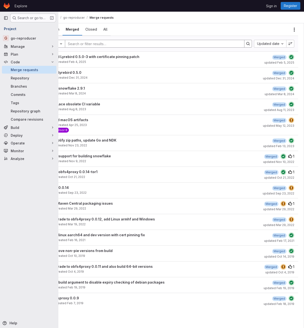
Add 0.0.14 (77, 187)
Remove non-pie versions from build (99, 251)
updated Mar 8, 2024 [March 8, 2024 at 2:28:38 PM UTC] (279, 94)
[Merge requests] (29, 70)
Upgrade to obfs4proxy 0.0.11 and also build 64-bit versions (119, 266)
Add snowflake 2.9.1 (85, 88)
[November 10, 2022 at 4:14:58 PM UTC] (271, 156)
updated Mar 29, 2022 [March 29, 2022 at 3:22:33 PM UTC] (278, 209)
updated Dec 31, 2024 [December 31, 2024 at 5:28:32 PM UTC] (278, 78)
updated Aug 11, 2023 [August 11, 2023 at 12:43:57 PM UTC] (279, 110)
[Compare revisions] (29, 119)
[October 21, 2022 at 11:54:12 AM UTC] (271, 172)
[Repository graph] (29, 111)
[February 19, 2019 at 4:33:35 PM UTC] (279, 282)
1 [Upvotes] (291, 156)
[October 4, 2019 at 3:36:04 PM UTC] (271, 266)
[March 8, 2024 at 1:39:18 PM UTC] (279, 88)
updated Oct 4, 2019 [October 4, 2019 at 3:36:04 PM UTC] (279, 272)
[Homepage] (7, 6)
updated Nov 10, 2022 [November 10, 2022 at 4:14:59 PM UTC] (278, 162)
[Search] (161, 44)
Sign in (271, 6)
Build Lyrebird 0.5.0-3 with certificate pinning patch (112, 57)
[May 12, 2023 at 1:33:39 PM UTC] (279, 120)
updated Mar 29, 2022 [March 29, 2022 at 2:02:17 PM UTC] (278, 225)
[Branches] (29, 86)
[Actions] (294, 30)
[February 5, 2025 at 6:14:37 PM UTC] (279, 57)
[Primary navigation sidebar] (6, 18)
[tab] (72, 29)
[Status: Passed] (291, 57)
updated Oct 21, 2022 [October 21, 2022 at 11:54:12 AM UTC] (279, 177)
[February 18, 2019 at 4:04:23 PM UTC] (279, 298)
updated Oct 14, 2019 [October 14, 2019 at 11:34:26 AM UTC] (279, 256)
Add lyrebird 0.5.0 (83, 72)
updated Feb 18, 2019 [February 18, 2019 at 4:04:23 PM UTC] (279, 304)
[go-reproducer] (29, 38)
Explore (21, 6)
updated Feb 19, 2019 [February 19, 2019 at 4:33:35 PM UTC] (279, 288)
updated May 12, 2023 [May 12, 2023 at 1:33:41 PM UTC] (278, 125)
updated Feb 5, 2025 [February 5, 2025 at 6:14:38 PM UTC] (279, 62)
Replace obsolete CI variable (92, 104)
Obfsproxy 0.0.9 (82, 298)
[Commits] (29, 94)
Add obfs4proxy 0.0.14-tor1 (91, 172)
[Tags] (29, 103)
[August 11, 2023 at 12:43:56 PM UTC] (279, 104)
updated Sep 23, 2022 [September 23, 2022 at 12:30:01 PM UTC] (278, 193)
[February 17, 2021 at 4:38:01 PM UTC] (279, 235)
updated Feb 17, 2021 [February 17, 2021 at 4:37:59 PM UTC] (279, 241)
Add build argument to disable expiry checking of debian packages (125, 282)
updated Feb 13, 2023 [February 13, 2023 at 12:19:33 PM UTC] (278, 146)
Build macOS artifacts (86, 120)
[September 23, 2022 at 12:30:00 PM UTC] (279, 188)
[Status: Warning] (291, 120)
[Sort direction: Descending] (290, 44)
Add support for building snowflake (98, 156)
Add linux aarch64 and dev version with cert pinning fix (115, 235)
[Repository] (29, 78)
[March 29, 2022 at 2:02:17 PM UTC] (279, 219)
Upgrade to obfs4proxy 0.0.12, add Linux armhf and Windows (120, 219)
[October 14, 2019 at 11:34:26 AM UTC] (279, 251)
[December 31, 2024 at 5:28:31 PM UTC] (279, 73)
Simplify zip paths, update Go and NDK (101, 140)
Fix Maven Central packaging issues (99, 203)
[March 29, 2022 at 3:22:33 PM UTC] (271, 203)
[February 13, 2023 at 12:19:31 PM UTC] (279, 140)
